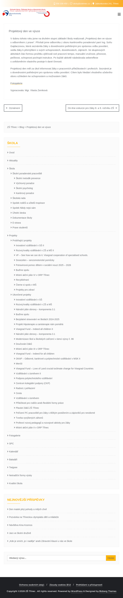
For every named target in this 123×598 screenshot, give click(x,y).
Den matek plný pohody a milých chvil (28, 509)
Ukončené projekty (21, 294)
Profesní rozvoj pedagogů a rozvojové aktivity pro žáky (43, 422)
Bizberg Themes (107, 591)
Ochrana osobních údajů (31, 584)
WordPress (77, 591)
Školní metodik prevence (28, 178)
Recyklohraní (22, 280)
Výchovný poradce (25, 183)
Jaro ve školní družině (20, 533)
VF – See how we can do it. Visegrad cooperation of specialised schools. (52, 255)
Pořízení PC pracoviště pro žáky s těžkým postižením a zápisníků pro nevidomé (55, 412)
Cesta (19, 393)
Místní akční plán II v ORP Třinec (32, 427)
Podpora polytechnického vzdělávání (34, 378)
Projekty (13, 235)
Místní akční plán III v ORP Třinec (32, 348)
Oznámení (14, 108)
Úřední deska (19, 213)
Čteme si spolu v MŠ (26, 284)
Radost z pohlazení (25, 388)
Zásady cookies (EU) (60, 584)
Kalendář (13, 451)
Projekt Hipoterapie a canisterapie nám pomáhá (39, 324)
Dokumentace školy (22, 217)
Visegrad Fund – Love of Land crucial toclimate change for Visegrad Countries (54, 368)
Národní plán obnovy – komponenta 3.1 (35, 309)
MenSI (19, 363)
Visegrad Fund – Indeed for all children (35, 353)
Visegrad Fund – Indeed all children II (34, 329)
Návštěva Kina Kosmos (20, 525)
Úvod (11, 152)
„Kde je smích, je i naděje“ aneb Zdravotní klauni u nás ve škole (40, 541)
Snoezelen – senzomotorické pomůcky (35, 260)
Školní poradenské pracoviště (27, 173)
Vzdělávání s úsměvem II (28, 373)
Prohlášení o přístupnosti (89, 584)
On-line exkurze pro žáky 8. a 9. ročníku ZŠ (91, 108)
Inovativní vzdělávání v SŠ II (30, 245)
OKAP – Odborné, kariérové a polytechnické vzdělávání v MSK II (48, 358)
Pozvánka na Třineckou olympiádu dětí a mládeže (34, 517)
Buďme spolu (22, 270)
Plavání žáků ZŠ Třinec (27, 408)
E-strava (16, 222)
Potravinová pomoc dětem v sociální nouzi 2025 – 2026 (43, 265)
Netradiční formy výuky (20, 475)
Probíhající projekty (22, 240)
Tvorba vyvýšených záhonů (29, 417)
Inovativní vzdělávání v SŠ (29, 299)
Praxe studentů (20, 227)
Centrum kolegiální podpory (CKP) (33, 383)
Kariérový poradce (25, 193)
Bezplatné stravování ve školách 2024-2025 (37, 319)
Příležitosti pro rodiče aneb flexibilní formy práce (40, 403)
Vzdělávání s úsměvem (27, 398)
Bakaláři (13, 459)
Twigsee (13, 467)
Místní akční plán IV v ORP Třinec (32, 275)
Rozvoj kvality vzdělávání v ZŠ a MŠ (34, 304)
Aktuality (13, 160)
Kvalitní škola (15, 483)
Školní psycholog (24, 188)
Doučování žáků (24, 343)
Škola (12, 168)
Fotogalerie (16, 83)
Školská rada (18, 198)
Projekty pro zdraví (25, 289)
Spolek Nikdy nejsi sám (24, 208)
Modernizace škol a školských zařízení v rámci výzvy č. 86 (45, 339)
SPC (11, 443)
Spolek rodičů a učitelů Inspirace (28, 203)
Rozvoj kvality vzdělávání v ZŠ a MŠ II (35, 250)
